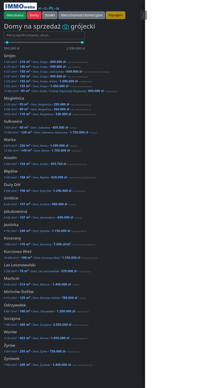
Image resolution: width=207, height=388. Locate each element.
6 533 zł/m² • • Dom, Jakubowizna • (43, 217)
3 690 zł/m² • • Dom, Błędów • (50, 177)
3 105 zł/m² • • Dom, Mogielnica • (47, 104)
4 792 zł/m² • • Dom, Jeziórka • (45, 231)
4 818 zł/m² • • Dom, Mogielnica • (49, 114)
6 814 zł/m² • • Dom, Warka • (40, 146)
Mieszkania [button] (15, 15)
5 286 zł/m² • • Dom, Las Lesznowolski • (47, 271)
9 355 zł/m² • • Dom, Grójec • (48, 86)
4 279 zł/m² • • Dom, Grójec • (42, 67)
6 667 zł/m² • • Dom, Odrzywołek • (46, 311)
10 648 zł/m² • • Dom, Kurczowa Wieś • (50, 258)
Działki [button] (50, 15)
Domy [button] (34, 15)
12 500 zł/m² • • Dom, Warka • (42, 150)
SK (57, 8)
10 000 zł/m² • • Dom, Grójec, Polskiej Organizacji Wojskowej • (61, 91)
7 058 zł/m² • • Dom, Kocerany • (49, 244)
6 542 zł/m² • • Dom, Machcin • (42, 284)
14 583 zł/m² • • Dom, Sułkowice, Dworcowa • (50, 132)
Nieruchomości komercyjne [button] (81, 15)
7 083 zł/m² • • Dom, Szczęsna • (46, 325)
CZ (45, 8)
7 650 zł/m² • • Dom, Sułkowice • (40, 127)
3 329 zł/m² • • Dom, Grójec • (45, 62)
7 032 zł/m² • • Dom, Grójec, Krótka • (48, 81)
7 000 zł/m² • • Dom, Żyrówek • (48, 365)
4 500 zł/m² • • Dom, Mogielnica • (47, 109)
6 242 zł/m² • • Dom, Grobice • (40, 204)
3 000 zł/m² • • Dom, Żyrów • (41, 351)
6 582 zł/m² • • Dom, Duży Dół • (44, 191)
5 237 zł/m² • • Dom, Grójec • (45, 76)
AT (39, 8)
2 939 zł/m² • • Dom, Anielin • (45, 164)
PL (51, 8)
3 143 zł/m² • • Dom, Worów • (45, 338)
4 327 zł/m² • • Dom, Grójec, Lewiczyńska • (57, 71)
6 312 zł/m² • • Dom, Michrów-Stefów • (45, 298)
